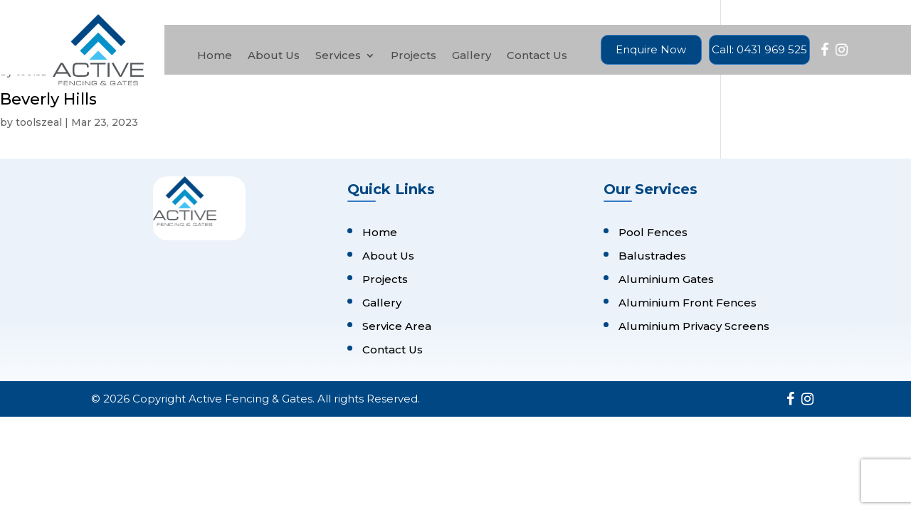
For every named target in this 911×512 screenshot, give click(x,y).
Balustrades (652, 255)
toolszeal (39, 122)
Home (214, 56)
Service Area (396, 326)
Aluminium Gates (666, 279)
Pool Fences (653, 232)
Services (338, 56)
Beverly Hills (48, 99)
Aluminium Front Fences (687, 302)
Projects (413, 56)
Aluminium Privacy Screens (693, 326)
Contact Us (537, 56)
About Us (274, 56)
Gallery (471, 56)
